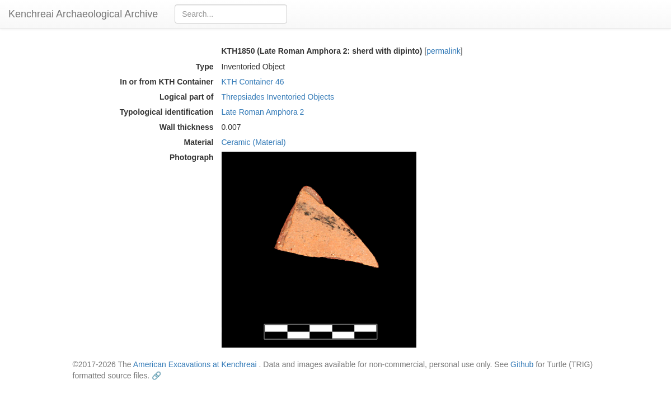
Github (521, 364)
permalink (443, 50)
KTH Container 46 (253, 81)
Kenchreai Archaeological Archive (83, 14)
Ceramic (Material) (254, 142)
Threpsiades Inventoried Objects (278, 96)
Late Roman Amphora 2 (263, 111)
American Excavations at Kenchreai (195, 364)
